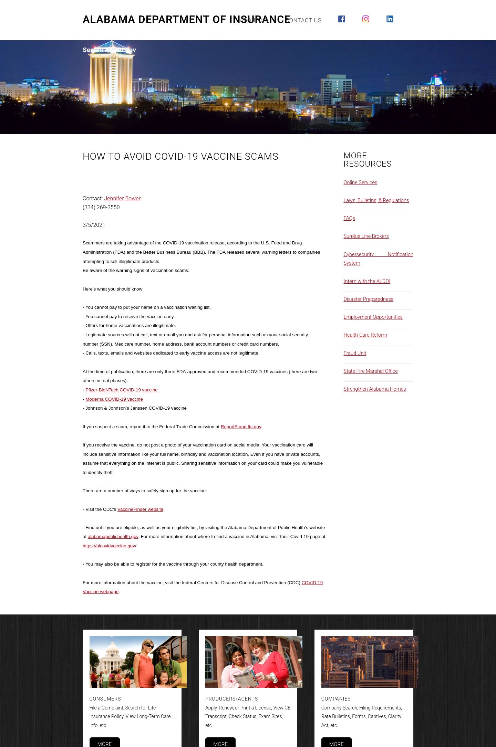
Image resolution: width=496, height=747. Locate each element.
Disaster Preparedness (369, 299)
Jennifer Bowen (123, 198)
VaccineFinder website (140, 509)
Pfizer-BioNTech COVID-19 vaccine (121, 389)
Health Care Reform (366, 335)
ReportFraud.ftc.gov (241, 426)
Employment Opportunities (373, 317)
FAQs (349, 218)
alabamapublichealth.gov (113, 536)
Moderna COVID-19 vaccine (114, 399)
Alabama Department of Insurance (187, 19)
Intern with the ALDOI (367, 281)
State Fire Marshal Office (371, 371)
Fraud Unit (355, 353)
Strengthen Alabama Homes (375, 389)
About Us (254, 20)
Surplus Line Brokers (366, 236)
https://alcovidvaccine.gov (109, 545)
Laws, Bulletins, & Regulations (376, 200)
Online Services (361, 182)
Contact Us (304, 20)
